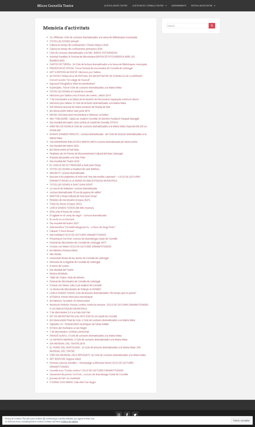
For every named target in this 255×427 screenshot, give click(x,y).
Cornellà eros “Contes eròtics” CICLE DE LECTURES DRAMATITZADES (86, 370)
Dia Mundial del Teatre (62, 269)
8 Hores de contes (59, 265)
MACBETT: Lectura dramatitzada (67, 172)
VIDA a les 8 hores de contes (65, 211)
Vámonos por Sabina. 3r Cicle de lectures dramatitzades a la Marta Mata (88, 103)
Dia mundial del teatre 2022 (64, 145)
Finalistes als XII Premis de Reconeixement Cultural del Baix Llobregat (86, 153)
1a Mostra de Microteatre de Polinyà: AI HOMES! (75, 289)
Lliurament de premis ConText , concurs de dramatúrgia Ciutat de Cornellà (89, 374)
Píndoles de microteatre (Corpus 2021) (70, 199)
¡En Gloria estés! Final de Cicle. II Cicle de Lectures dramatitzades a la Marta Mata (92, 320)
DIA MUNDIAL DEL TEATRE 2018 (67, 343)
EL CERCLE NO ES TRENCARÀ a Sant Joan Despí (75, 165)
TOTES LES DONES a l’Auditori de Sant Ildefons (74, 169)
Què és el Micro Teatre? (116, 5)
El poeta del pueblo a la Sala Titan (67, 157)
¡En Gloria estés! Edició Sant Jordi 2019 (70, 110)
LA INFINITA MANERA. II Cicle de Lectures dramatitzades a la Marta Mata (88, 339)
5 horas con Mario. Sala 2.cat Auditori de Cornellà (75, 285)
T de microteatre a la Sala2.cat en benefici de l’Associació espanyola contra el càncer (94, 99)
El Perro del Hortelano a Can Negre (68, 327)
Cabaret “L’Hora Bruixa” (62, 231)
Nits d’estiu (55, 254)
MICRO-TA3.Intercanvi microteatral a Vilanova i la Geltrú (79, 114)
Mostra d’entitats (58, 273)
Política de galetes (69, 421)
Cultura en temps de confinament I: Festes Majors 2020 (79, 44)
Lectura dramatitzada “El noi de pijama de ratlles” (75, 192)
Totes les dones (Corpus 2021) (66, 203)
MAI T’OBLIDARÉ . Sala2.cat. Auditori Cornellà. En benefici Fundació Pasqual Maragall (94, 118)
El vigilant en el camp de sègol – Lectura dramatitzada (78, 215)
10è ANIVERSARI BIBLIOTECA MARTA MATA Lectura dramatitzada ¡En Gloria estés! (93, 141)
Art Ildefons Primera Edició (64, 250)
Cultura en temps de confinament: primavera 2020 (76, 48)
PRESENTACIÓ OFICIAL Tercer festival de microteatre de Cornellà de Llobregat (91, 68)
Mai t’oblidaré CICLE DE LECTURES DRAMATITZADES (78, 234)
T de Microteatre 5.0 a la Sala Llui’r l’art (70, 312)
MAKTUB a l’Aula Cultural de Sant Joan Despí (73, 196)
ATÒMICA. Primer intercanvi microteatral (71, 296)
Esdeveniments (179, 5)
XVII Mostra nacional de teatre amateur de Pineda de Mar (80, 106)
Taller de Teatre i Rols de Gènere (67, 277)
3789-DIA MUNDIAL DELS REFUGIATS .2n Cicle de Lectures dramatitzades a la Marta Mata (98, 354)
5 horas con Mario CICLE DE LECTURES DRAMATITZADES (80, 246)
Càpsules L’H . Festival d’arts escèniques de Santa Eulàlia (79, 324)
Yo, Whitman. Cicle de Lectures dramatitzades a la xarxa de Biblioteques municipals (93, 37)
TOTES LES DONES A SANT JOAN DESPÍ (71, 184)
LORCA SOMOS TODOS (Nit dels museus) (72, 207)
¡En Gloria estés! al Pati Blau (64, 149)
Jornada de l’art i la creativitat (65, 378)
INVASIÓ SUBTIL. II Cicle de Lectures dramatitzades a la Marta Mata (85, 335)
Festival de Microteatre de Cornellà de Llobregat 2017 (78, 242)
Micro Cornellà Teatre (55, 6)
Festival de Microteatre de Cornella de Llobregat (75, 281)
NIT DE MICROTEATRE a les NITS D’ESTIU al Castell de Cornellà (83, 316)
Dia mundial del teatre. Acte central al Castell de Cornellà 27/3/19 (84, 122)
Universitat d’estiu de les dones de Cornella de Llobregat (79, 258)
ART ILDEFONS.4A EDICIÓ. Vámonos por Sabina (75, 72)
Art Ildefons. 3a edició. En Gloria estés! (70, 300)
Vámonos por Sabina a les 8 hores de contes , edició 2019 (80, 95)
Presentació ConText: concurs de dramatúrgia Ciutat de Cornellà (83, 238)
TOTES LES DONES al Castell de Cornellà (71, 91)
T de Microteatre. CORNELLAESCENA (69, 331)
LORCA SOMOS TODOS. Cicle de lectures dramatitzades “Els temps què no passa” (93, 292)
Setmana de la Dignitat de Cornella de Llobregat (75, 261)
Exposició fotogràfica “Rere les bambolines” (72, 83)
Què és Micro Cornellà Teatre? (148, 5)
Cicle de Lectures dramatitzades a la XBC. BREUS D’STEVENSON (83, 52)
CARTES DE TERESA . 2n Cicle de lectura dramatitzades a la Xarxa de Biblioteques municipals (98, 64)
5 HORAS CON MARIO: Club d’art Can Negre (73, 382)
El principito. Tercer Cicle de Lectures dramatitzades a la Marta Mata (85, 87)
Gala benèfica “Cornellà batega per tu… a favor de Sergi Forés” (82, 227)
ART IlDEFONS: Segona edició (65, 358)
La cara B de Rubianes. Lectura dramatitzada (73, 188)
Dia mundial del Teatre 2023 (64, 161)
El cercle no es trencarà (62, 219)
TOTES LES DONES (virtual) (64, 41)
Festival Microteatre (201, 5)
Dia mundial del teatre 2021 (64, 223)
